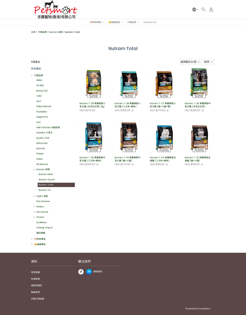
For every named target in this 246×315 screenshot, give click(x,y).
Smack (40, 217)
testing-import (44, 227)
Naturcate (42, 143)
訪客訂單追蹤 (37, 298)
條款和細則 (36, 285)
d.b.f (38, 101)
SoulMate (41, 222)
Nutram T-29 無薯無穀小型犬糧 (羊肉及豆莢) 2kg (92, 105)
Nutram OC (45, 190)
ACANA (40, 85)
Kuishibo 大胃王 (44, 132)
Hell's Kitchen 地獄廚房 (48, 127)
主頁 (33, 32)
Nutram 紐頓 (56, 32)
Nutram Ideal (46, 174)
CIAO (39, 95)
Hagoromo (42, 116)
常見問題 (35, 272)
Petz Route (42, 211)
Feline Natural (43, 106)
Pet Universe (43, 201)
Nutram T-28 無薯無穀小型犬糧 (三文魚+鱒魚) (128, 105)
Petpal (39, 153)
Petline (40, 206)
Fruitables (41, 111)
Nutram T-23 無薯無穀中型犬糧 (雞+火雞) (127, 159)
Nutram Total (46, 184)
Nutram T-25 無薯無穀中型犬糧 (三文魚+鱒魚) (92, 159)
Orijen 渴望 (42, 196)
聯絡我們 (35, 292)
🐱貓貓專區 (114, 22)
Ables (39, 80)
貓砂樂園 (40, 232)
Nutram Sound (46, 179)
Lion (38, 122)
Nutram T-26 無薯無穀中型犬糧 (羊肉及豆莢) (198, 105)
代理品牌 (131, 22)
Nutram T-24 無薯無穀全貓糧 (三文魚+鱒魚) (163, 159)
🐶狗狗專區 (95, 22)
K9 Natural (42, 164)
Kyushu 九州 (42, 138)
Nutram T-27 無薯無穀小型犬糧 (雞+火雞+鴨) (163, 105)
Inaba (39, 158)
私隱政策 (35, 278)
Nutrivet (40, 148)
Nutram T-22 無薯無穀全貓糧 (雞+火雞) (198, 159)
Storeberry (204, 308)
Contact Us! (149, 22)
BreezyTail (41, 90)
